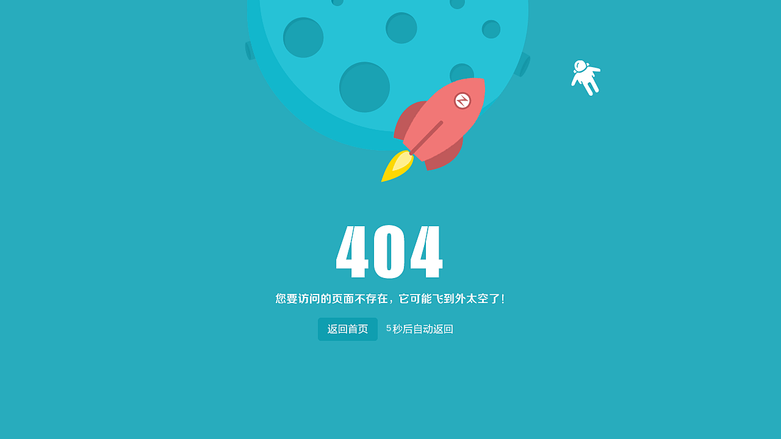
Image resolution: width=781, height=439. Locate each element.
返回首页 (347, 326)
